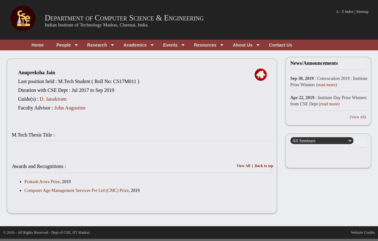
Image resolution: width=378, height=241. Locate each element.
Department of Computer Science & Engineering (124, 18)
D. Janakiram (53, 99)
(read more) (326, 84)
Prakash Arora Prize (42, 181)
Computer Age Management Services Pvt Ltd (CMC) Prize (77, 190)
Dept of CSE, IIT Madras (70, 232)
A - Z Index (345, 11)
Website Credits (363, 232)
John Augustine (70, 107)
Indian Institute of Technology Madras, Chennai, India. (97, 24)
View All (243, 166)
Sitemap (362, 11)
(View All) (358, 117)
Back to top (264, 166)
